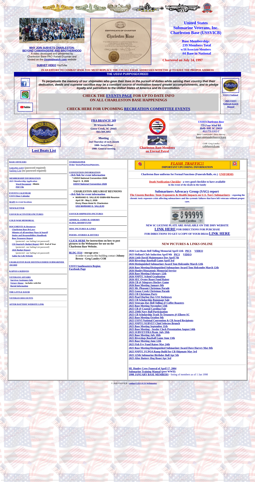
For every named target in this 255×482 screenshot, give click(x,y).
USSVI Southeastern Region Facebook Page (85, 267)
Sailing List (15, 170)
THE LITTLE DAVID (19, 292)
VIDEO (199, 251)
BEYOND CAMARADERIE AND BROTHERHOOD (51, 50)
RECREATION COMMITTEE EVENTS (157, 109)
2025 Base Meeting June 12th (145, 341)
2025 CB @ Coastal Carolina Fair (147, 308)
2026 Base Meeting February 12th (147, 273)
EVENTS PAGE (119, 95)
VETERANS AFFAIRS (20, 277)
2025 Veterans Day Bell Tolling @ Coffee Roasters (156, 302)
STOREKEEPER (77, 162)
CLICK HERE (77, 240)
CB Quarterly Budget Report (25, 244)
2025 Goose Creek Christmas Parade (149, 291)
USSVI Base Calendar (19, 196)
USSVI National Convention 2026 (90, 184)
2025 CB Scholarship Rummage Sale (149, 300)
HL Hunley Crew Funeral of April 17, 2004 (152, 368)
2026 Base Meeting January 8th (146, 285)
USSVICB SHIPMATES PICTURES (86, 213)
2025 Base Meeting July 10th (145, 335)
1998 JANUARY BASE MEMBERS (149, 374)
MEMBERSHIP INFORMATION (25, 178)
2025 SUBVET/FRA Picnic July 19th (149, 332)
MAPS (12, 202)
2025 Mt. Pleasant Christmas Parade (149, 288)
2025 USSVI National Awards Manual (230, 104)
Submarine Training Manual (145, 371)
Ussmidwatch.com (55, 59)
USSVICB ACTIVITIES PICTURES (26, 214)
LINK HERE (165, 229)
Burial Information (19, 286)
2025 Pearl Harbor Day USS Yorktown (150, 297)
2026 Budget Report (21, 250)
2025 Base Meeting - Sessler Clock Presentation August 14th (162, 329)
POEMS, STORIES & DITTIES (84, 235)
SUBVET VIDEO (46, 65)
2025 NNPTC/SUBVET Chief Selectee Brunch (154, 323)
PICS (188, 251)
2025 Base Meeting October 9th (146, 317)
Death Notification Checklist (165, 181)
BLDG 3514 (75, 252)
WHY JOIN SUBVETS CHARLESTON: (52, 47)
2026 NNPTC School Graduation (147, 276)
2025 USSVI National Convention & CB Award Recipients (161, 320)
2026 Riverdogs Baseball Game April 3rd (151, 260)
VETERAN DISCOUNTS (21, 298)
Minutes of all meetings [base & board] (30, 232)
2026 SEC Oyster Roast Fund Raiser (149, 279)
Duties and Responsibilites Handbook (29, 235)
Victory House (16, 283)
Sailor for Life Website (22, 256)
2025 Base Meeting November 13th (148, 305)
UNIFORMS (226, 174)
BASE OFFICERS (18, 162)
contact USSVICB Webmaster (143, 383)
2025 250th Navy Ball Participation (148, 311)
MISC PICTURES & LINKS (82, 228)
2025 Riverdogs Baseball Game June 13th (152, 338)
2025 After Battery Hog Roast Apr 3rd (150, 358)
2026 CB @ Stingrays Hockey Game (149, 282)
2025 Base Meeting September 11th (148, 326)
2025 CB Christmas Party (143, 294)
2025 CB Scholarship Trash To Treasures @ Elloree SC (159, 314)
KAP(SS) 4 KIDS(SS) (19, 271)
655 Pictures (104, 383)
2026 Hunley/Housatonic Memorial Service (152, 270)
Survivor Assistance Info (21, 280)
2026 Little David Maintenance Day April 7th (154, 257)
